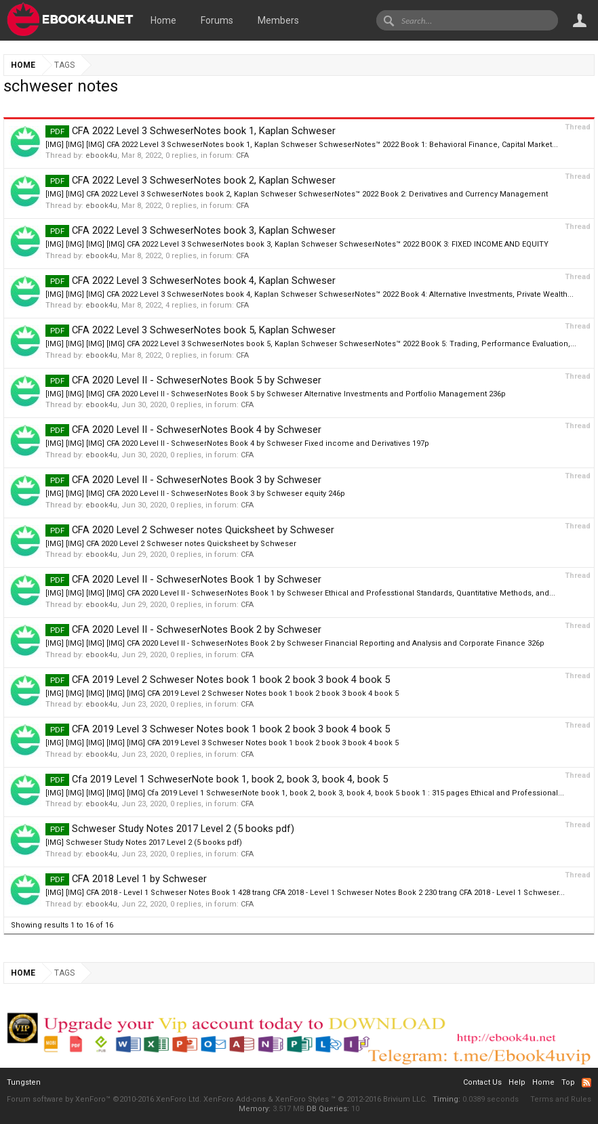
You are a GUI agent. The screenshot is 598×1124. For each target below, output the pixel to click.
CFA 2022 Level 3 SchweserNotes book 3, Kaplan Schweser (190, 230)
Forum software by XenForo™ (104, 1099)
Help (517, 1082)
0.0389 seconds (490, 1099)
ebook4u (101, 155)
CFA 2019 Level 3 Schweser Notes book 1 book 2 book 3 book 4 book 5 (217, 729)
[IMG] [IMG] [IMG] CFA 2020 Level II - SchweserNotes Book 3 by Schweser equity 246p (195, 493)
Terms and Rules (560, 1099)
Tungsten (24, 1082)
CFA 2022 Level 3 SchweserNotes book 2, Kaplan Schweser (190, 180)
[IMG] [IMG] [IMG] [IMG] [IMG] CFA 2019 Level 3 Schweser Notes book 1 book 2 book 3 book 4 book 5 (222, 742)
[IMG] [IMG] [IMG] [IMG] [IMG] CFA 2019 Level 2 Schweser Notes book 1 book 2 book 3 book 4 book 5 (222, 693)
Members (278, 20)
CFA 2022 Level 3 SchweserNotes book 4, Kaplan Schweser (190, 280)
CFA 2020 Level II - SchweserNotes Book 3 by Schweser (183, 480)
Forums (217, 20)
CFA (242, 155)
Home (163, 20)
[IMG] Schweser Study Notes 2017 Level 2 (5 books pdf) (143, 842)
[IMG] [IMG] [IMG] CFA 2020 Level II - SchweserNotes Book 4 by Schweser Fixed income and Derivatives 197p (237, 443)
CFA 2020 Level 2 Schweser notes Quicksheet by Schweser (189, 530)
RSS (586, 1082)
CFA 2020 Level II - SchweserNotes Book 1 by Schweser (183, 579)
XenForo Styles (302, 1099)
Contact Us (482, 1082)
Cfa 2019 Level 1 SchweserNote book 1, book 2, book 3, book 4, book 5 (216, 779)
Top (568, 1082)
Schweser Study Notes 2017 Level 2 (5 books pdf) (169, 829)
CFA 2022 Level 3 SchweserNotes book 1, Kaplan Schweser (190, 131)
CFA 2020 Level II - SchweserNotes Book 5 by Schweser (183, 380)
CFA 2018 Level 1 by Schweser (126, 879)
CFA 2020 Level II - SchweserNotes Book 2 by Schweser (183, 629)
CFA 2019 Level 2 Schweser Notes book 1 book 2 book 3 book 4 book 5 (217, 679)
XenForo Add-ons (234, 1099)
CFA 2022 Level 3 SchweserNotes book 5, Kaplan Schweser (190, 330)
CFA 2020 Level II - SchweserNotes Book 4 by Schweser (183, 429)
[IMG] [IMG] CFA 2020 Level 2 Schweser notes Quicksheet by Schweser (170, 543)
